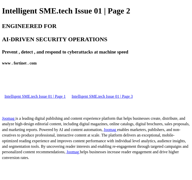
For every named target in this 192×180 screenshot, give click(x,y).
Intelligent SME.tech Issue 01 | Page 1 (35, 96)
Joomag (9, 118)
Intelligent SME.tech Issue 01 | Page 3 (102, 96)
